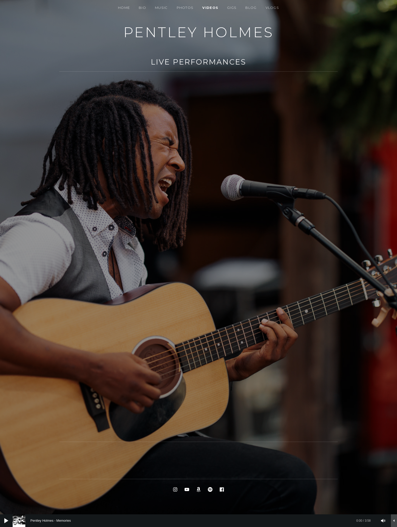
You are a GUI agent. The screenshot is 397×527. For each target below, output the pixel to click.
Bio (142, 8)
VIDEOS (210, 8)
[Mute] (383, 521)
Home (124, 8)
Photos (185, 8)
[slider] (194, 520)
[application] (198, 520)
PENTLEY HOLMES (198, 32)
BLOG (250, 8)
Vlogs (272, 8)
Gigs (231, 8)
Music (161, 8)
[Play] (6, 521)
